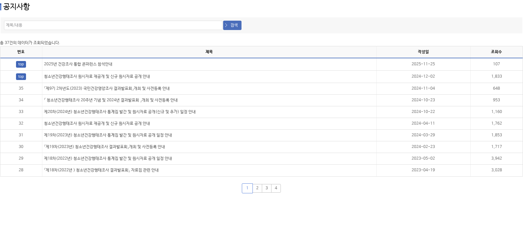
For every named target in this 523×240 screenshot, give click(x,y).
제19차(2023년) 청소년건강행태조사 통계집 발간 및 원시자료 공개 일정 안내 (108, 135)
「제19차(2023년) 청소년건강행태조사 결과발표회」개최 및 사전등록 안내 (104, 147)
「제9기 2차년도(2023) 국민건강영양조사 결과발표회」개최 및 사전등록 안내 (107, 88)
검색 (234, 25)
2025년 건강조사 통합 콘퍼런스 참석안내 (78, 64)
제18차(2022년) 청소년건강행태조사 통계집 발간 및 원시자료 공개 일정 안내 (108, 158)
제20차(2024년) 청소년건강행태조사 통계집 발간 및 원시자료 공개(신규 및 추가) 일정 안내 (120, 112)
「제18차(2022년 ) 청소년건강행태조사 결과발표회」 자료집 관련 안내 (101, 170)
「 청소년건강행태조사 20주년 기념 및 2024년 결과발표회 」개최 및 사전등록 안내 (111, 100)
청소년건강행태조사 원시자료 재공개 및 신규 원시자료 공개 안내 (97, 76)
